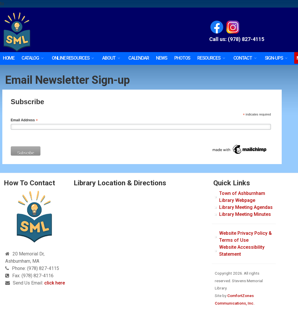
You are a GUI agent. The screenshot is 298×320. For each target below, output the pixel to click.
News (161, 58)
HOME (9, 58)
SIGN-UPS (274, 58)
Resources (208, 58)
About (109, 58)
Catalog (30, 58)
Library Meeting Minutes (245, 214)
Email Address (24, 120)
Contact (242, 58)
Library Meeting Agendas (246, 207)
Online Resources (71, 58)
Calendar (138, 58)
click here (54, 283)
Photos (182, 58)
